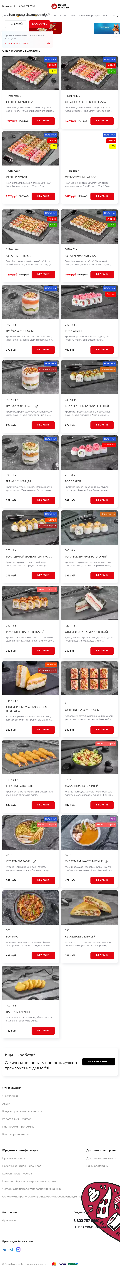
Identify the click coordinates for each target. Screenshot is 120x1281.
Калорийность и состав (17, 1173)
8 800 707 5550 (27, 6)
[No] (15, 24)
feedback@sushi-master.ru (96, 1227)
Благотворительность (15, 1134)
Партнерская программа (18, 1127)
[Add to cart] (43, 121)
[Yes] (39, 24)
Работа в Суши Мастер (17, 1119)
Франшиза (9, 1220)
